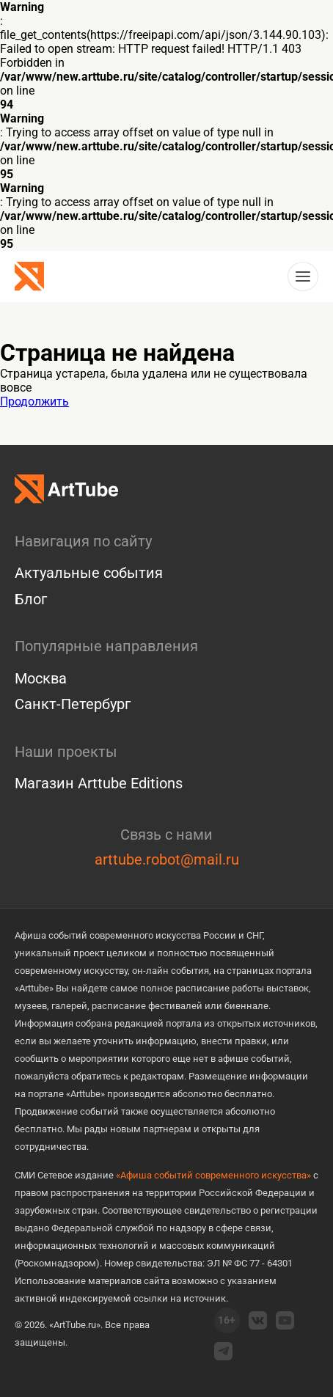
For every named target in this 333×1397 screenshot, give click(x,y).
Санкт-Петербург (73, 704)
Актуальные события (89, 573)
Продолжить (34, 401)
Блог (31, 599)
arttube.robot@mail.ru (167, 859)
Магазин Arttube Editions (99, 783)
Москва (41, 678)
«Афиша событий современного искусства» (213, 1175)
